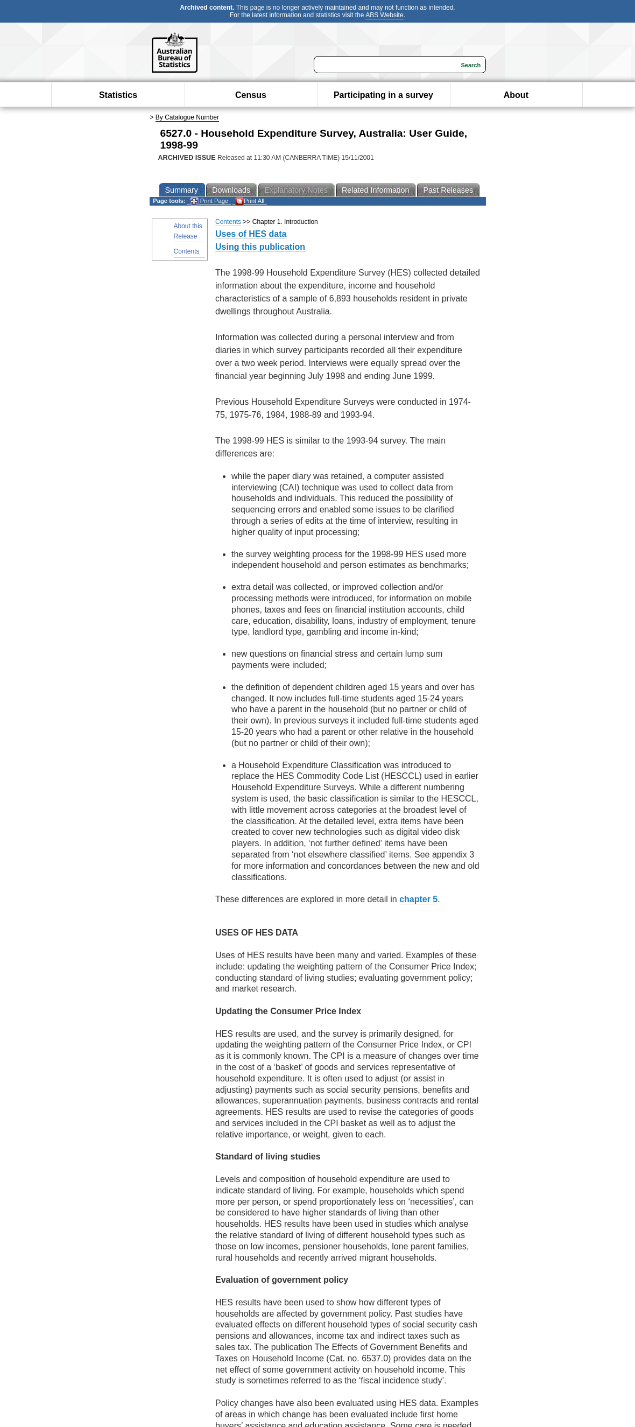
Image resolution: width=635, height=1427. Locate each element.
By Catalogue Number (187, 117)
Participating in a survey (383, 95)
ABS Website (384, 15)
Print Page (209, 201)
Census (250, 95)
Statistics (118, 95)
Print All (249, 201)
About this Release (188, 231)
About (516, 95)
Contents (187, 251)
